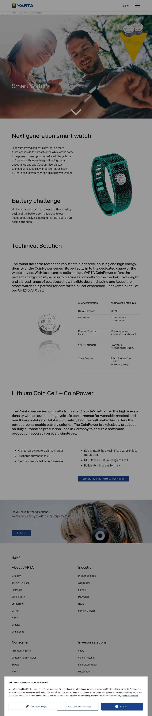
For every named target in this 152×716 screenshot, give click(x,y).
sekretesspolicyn (130, 695)
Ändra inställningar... (33, 706)
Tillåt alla (124, 706)
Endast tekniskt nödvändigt (79, 706)
